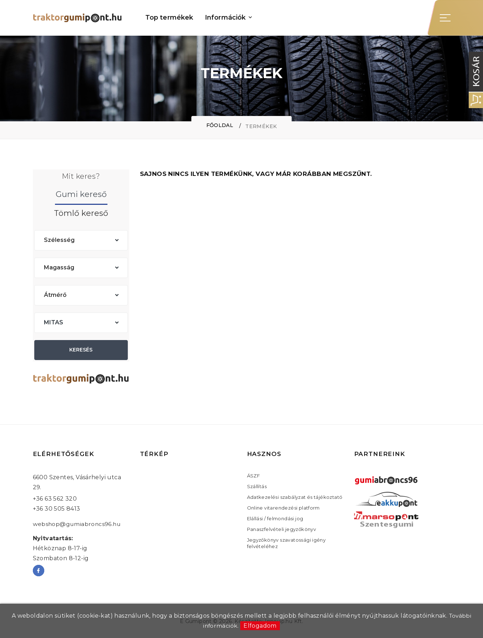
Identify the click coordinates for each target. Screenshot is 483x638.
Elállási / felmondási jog (275, 518)
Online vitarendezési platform (283, 508)
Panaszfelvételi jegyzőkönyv (281, 529)
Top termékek (169, 17)
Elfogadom (260, 625)
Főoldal (219, 125)
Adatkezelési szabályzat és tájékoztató (295, 497)
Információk (225, 17)
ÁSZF (253, 475)
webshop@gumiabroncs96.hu (78, 524)
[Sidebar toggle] (445, 17)
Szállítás (257, 486)
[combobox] (81, 240)
